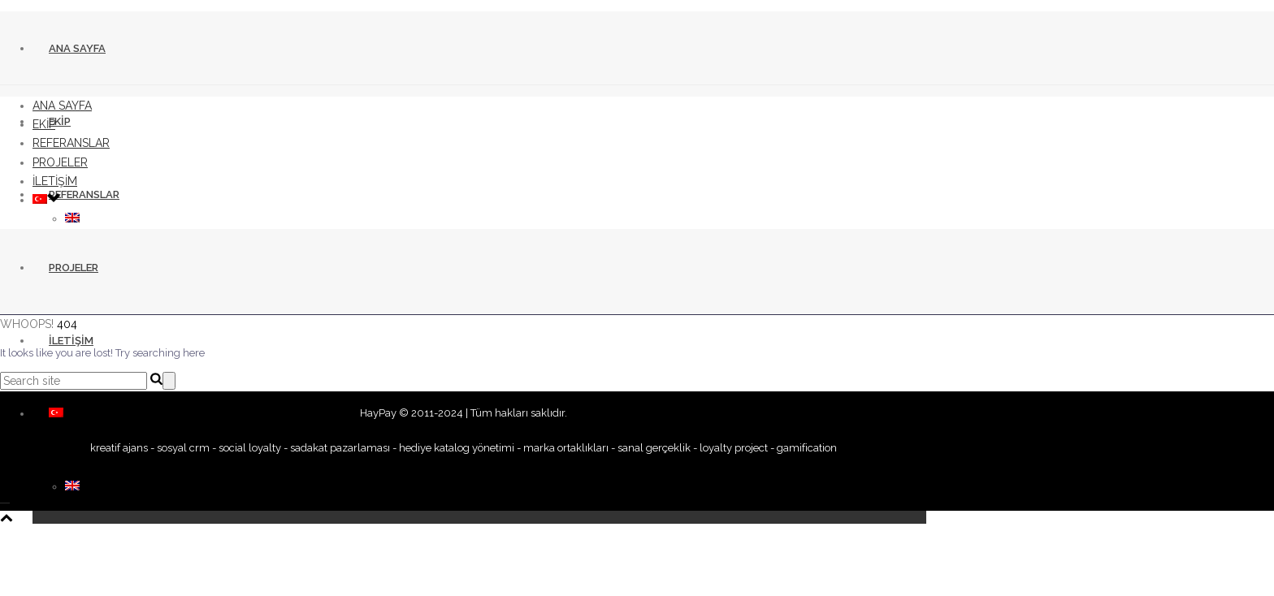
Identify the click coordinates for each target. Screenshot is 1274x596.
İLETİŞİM (71, 341)
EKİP (60, 121)
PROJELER (73, 267)
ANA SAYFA (77, 48)
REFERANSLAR (84, 194)
